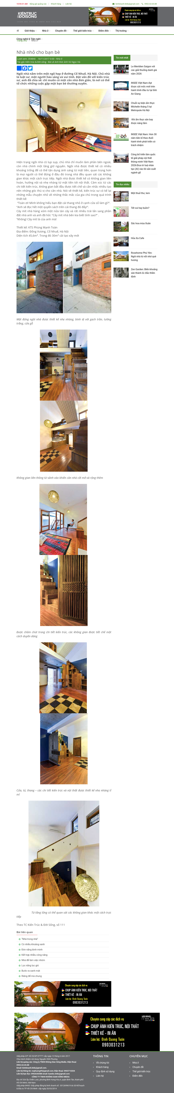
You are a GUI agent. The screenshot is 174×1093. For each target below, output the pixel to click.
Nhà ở (46, 30)
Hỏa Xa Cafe (137, 238)
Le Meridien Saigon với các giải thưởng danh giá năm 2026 (144, 70)
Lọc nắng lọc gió (30, 965)
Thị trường (121, 30)
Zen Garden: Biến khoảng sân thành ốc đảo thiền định (144, 273)
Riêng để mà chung (32, 976)
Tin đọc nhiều (122, 184)
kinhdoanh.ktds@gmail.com (125, 4)
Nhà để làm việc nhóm (33, 960)
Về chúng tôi (101, 1062)
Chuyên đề (61, 30)
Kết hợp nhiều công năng (34, 954)
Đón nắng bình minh (32, 949)
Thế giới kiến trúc (83, 30)
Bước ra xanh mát (31, 970)
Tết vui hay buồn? (140, 208)
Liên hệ (68, 4)
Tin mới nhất (122, 57)
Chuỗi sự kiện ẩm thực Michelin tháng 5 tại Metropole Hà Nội (143, 107)
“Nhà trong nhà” (30, 939)
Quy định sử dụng (103, 1071)
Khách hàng (56, 4)
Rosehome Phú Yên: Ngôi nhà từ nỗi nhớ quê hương (143, 256)
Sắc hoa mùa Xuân (141, 223)
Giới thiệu (31, 30)
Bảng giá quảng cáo (38, 4)
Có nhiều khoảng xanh (33, 944)
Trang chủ (22, 40)
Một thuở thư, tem (140, 193)
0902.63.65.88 (149, 4)
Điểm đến (104, 30)
